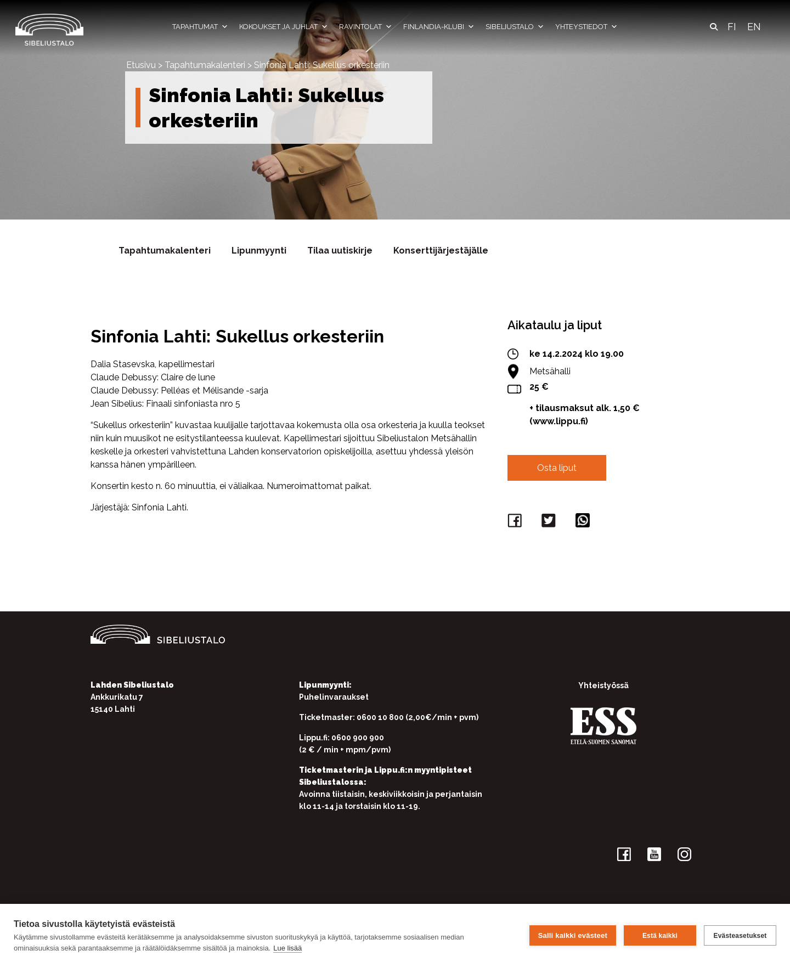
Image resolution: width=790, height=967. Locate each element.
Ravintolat (365, 27)
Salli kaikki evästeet (572, 935)
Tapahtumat (200, 27)
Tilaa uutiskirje (340, 250)
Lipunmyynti (259, 250)
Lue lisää (287, 948)
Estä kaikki (660, 936)
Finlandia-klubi (439, 27)
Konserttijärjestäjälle (440, 250)
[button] (714, 27)
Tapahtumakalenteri (205, 65)
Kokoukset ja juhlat (283, 27)
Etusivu (141, 65)
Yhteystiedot (586, 27)
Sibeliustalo (515, 27)
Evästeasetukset (739, 936)
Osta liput (557, 468)
